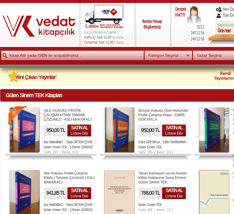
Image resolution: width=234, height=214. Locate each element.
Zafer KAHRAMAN (174, 141)
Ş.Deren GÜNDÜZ (81, 147)
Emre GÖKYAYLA (149, 141)
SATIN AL (79, 127)
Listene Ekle (79, 133)
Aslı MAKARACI (53, 141)
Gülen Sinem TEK (55, 147)
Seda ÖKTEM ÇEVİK (79, 141)
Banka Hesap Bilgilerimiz (152, 24)
